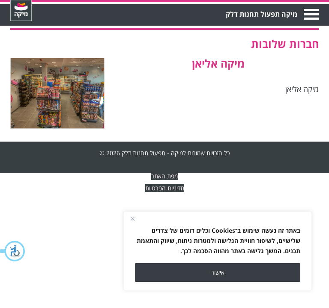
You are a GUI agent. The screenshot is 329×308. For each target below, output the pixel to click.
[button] (13, 251)
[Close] (132, 218)
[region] (217, 251)
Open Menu (310, 14)
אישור (217, 272)
